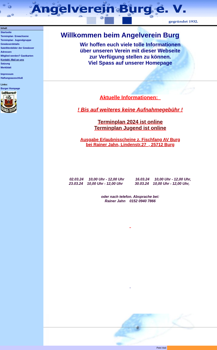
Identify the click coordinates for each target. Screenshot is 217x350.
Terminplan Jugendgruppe (16, 40)
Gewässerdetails (10, 44)
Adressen (6, 51)
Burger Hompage (10, 88)
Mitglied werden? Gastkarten (17, 55)
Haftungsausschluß (12, 78)
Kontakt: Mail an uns (12, 59)
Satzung (5, 63)
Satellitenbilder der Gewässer (17, 48)
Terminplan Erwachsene (15, 36)
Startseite (6, 32)
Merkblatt (6, 67)
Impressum (7, 74)
